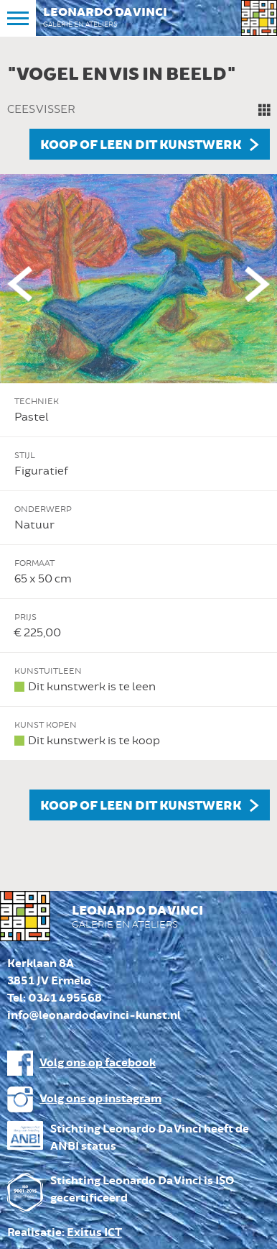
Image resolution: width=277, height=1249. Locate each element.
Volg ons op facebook (97, 1063)
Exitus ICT (94, 1232)
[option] (138, 439)
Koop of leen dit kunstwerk (140, 145)
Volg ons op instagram (100, 1099)
